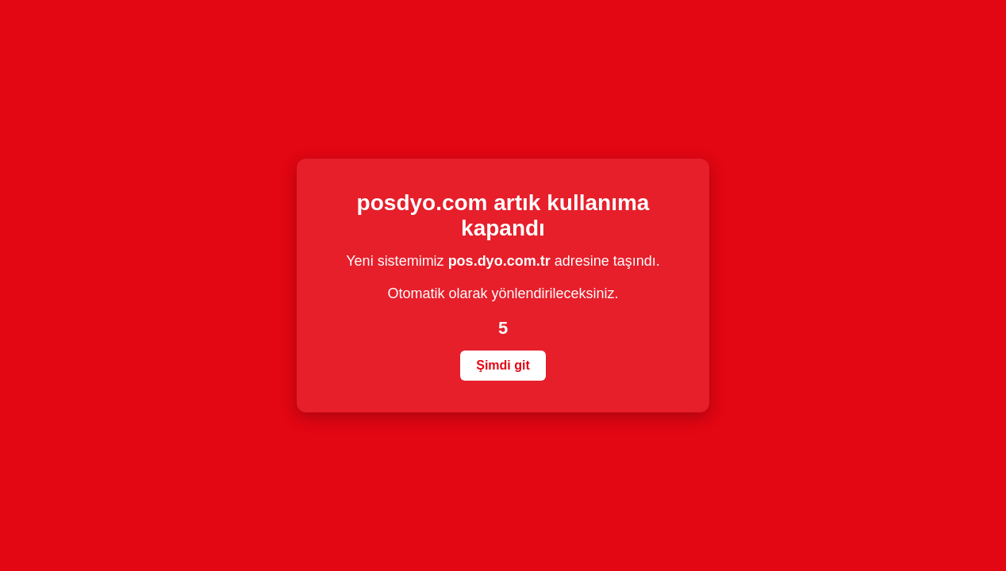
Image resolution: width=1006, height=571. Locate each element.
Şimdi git (503, 365)
